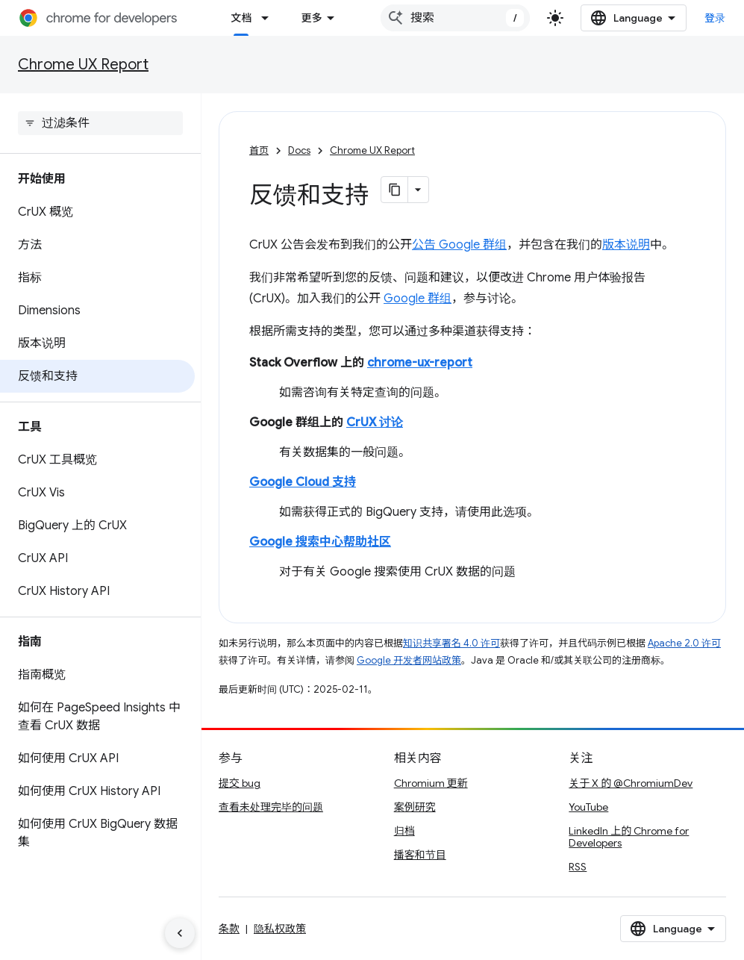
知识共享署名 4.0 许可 (451, 643)
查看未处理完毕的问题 (271, 807)
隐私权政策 (280, 929)
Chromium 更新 (431, 783)
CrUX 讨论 (374, 422)
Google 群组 (417, 298)
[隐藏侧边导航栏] (180, 933)
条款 (229, 929)
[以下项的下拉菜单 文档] (269, 18)
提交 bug (239, 783)
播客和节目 (420, 854)
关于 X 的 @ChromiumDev (631, 783)
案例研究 (415, 807)
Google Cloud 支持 (302, 482)
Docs (299, 150)
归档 (404, 831)
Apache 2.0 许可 (684, 643)
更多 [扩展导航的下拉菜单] (311, 18)
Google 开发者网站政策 (409, 660)
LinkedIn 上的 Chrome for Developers (629, 837)
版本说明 (626, 244)
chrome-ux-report (419, 362)
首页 (259, 150)
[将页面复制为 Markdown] (394, 189)
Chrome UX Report (83, 64)
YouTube (588, 807)
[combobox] (455, 17)
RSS (578, 866)
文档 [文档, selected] (241, 18)
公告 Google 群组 (459, 244)
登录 (715, 18)
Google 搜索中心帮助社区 (320, 541)
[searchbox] (100, 123)
